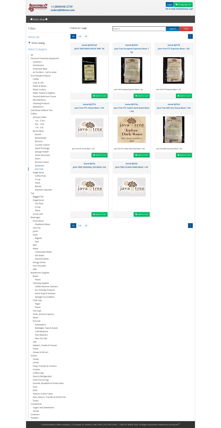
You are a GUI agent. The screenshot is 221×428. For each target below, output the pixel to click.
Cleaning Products (41, 103)
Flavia (37, 182)
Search (173, 28)
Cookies (36, 369)
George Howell (41, 151)
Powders (35, 417)
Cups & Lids (38, 82)
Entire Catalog (38, 43)
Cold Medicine (41, 331)
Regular (38, 238)
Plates (35, 348)
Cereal (36, 362)
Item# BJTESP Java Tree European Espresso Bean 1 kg (131, 48)
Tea (32, 193)
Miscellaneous (39, 99)
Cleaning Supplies (41, 283)
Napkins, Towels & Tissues (45, 345)
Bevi (35, 245)
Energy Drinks (39, 262)
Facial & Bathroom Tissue (44, 96)
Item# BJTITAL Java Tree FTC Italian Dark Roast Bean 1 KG (131, 108)
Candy (36, 359)
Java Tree (39, 169)
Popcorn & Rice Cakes (43, 393)
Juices (35, 231)
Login (169, 4)
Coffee (36, 79)
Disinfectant (38, 65)
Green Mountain (42, 155)
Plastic (38, 279)
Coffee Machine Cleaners (46, 286)
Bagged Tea (38, 196)
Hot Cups (37, 310)
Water (35, 248)
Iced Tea (36, 227)
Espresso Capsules (43, 189)
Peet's (37, 158)
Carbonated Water (43, 252)
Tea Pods (39, 203)
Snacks (34, 355)
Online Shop (38, 19)
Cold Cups (37, 300)
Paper (37, 303)
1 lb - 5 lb (39, 127)
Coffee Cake (38, 373)
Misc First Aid (41, 338)
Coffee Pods (40, 176)
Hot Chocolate (39, 265)
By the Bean (38, 131)
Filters (35, 317)
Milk (35, 269)
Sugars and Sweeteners (43, 407)
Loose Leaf (38, 214)
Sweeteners (38, 106)
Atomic (38, 134)
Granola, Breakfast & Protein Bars (48, 383)
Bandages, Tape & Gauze (46, 328)
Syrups (36, 411)
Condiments (36, 404)
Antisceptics (40, 324)
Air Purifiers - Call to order (45, 72)
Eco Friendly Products (40, 75)
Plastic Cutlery (39, 89)
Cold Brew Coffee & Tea (41, 110)
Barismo (39, 141)
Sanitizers (37, 62)
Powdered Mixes (42, 224)
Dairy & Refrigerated (42, 376)
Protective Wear (40, 68)
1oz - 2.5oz (40, 120)
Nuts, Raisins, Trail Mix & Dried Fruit (49, 397)
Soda (35, 234)
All (32, 55)
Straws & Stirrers (40, 352)
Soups (35, 400)
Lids (35, 341)
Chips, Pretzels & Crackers (45, 366)
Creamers (35, 414)
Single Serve (38, 172)
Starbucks (39, 165)
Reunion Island (42, 162)
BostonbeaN (40, 138)
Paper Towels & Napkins (44, 93)
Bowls (35, 276)
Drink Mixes (38, 221)
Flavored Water (42, 258)
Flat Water (39, 255)
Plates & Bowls (39, 86)
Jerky (35, 390)
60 (73, 36)
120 (79, 36)
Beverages (35, 217)
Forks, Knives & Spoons (43, 314)
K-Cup (37, 179)
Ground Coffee (39, 117)
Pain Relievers (41, 334)
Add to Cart (99, 96)
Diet (37, 241)
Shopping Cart (183, 4)
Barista (38, 186)
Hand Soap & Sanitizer (45, 293)
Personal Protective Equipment (45, 58)
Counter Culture (42, 144)
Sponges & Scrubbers (45, 297)
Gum (35, 386)
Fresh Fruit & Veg (40, 379)
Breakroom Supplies (40, 272)
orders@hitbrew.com (63, 10)
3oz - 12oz (39, 124)
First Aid (36, 321)
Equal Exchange (42, 148)
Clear (186, 28)
